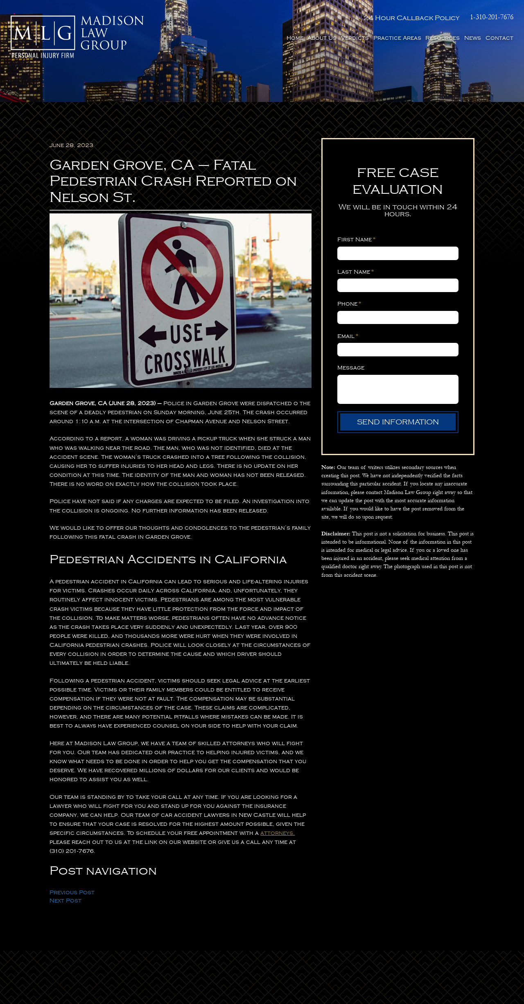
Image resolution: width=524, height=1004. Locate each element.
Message (350, 368)
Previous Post (72, 892)
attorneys (276, 833)
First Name (356, 239)
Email (347, 336)
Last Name (355, 271)
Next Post (65, 900)
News (472, 38)
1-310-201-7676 (491, 17)
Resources (442, 38)
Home (295, 38)
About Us (322, 38)
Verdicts (355, 38)
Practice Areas (397, 38)
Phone (349, 303)
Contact (499, 38)
